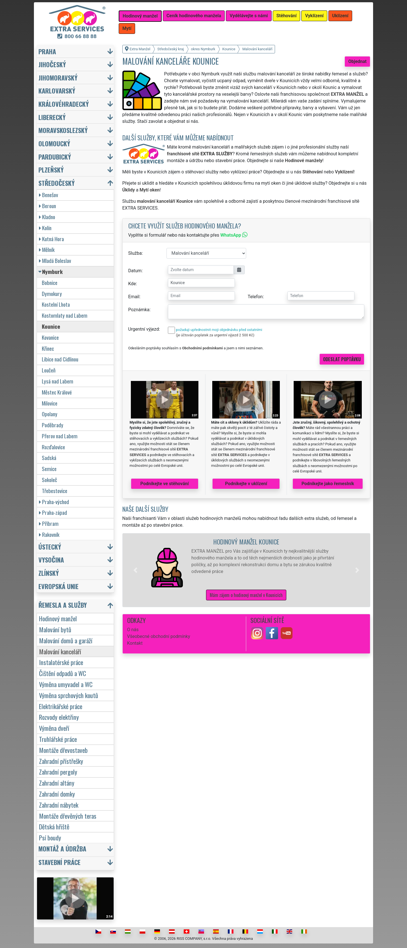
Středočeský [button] (56, 183)
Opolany (49, 414)
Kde (132, 283)
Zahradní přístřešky (61, 761)
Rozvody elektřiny (59, 717)
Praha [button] (47, 51)
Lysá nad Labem (57, 381)
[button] (135, 570)
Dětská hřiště (54, 826)
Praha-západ (53, 512)
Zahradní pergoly (58, 771)
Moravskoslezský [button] (63, 130)
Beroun (47, 206)
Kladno (47, 217)
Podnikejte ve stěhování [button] (164, 483)
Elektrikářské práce (60, 706)
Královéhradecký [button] (63, 103)
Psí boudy (50, 837)
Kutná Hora (51, 239)
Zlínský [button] (48, 572)
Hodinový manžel (58, 618)
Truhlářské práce (58, 739)
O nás (133, 629)
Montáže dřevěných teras (67, 815)
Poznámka (139, 309)
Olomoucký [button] (54, 143)
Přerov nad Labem (59, 436)
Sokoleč (49, 480)
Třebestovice (54, 491)
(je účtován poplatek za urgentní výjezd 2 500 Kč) (215, 335)
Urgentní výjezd (143, 329)
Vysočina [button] (51, 559)
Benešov (48, 195)
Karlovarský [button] (56, 90)
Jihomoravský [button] (57, 77)
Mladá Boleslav (55, 260)
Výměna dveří (54, 728)
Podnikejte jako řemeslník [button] (328, 483)
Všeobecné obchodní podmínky (158, 636)
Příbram (49, 523)
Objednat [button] (357, 61)
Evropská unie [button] (58, 586)
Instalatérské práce (61, 662)
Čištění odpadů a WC (62, 673)
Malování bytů (55, 629)
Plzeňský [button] (51, 169)
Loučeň (48, 370)
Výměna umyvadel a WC (65, 684)
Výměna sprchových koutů (68, 695)
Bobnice (49, 282)
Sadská (49, 458)
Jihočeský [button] (52, 64)
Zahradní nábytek (58, 804)
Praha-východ (54, 502)
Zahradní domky (57, 793)
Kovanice (50, 337)
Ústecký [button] (49, 546)
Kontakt (135, 643)
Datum (135, 270)
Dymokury (52, 293)
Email (134, 296)
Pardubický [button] (54, 156)
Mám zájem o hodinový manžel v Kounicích (246, 595)
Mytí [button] (126, 28)
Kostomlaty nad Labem (64, 315)
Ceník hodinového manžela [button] (193, 15)
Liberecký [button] (52, 117)
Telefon (255, 296)
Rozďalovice (53, 447)
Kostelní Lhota (56, 304)
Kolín (45, 228)
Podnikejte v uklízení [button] (246, 483)
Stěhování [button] (286, 15)
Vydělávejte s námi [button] (249, 15)
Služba (135, 253)
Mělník (47, 249)
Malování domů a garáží (65, 640)
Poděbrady (52, 425)
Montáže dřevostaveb (63, 750)
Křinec (48, 348)
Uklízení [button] (340, 15)
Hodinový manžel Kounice (246, 541)
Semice (49, 469)
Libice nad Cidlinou (60, 359)
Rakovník (49, 534)
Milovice (49, 403)
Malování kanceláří (60, 651)
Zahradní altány (56, 782)
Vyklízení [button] (314, 15)
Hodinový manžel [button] (140, 16)
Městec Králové (57, 392)
